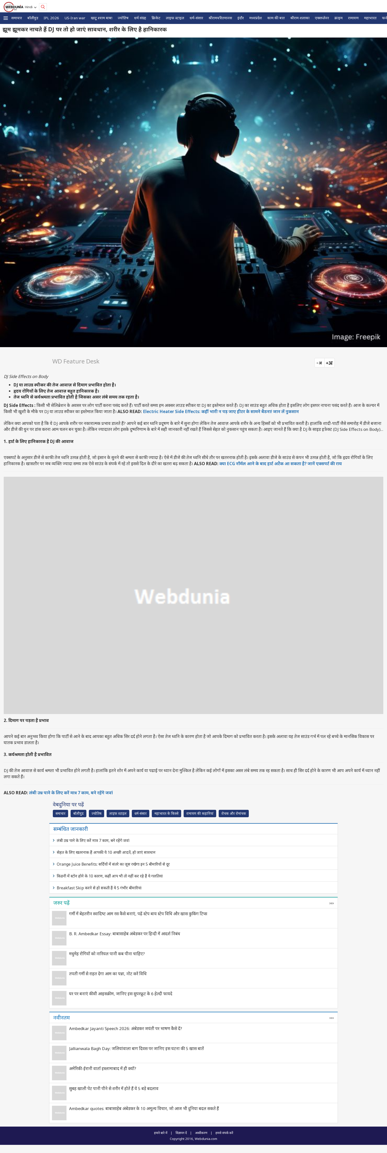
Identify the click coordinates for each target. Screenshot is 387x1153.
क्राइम (338, 17)
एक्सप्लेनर (322, 17)
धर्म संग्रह (140, 17)
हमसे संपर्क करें (224, 1133)
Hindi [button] (29, 7)
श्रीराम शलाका (300, 17)
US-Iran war (74, 17)
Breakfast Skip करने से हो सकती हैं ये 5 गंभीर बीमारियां (99, 888)
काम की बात (276, 17)
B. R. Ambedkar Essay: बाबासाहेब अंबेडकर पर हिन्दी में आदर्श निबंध (124, 933)
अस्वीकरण (201, 1133)
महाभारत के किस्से (166, 813)
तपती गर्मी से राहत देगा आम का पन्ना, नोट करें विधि (108, 973)
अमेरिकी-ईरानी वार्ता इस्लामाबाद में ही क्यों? (102, 1068)
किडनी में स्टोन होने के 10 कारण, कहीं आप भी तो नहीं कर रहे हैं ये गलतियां (110, 876)
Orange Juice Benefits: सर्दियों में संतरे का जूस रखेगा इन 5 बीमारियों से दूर (113, 864)
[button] (5, 18)
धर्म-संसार (196, 17)
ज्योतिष (123, 17)
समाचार (16, 17)
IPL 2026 (51, 17)
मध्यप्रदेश (255, 17)
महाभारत (370, 17)
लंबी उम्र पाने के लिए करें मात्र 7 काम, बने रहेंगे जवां (71, 792)
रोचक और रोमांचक (233, 813)
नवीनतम (61, 1017)
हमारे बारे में (160, 1133)
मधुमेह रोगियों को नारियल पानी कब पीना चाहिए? (107, 953)
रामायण (353, 17)
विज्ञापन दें (181, 1133)
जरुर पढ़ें (61, 902)
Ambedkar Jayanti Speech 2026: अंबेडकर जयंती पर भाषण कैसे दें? (125, 1028)
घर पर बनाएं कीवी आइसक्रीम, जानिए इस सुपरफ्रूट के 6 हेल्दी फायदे (120, 993)
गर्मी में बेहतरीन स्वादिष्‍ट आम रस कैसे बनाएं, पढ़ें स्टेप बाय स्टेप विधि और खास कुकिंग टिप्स (138, 913)
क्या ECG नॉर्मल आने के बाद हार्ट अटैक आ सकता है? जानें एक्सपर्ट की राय (280, 463)
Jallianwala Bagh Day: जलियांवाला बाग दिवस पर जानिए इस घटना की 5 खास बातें (136, 1048)
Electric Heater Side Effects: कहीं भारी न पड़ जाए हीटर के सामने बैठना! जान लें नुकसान (221, 411)
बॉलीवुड (32, 17)
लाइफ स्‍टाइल (175, 17)
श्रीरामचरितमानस (220, 17)
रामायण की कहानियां (199, 813)
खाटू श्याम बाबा (101, 17)
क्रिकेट (156, 17)
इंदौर (240, 17)
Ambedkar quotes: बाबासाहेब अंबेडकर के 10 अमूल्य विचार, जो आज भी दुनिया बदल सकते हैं (144, 1108)
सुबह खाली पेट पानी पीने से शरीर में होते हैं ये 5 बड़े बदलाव (113, 1088)
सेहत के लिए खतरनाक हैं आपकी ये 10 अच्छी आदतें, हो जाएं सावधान (106, 852)
